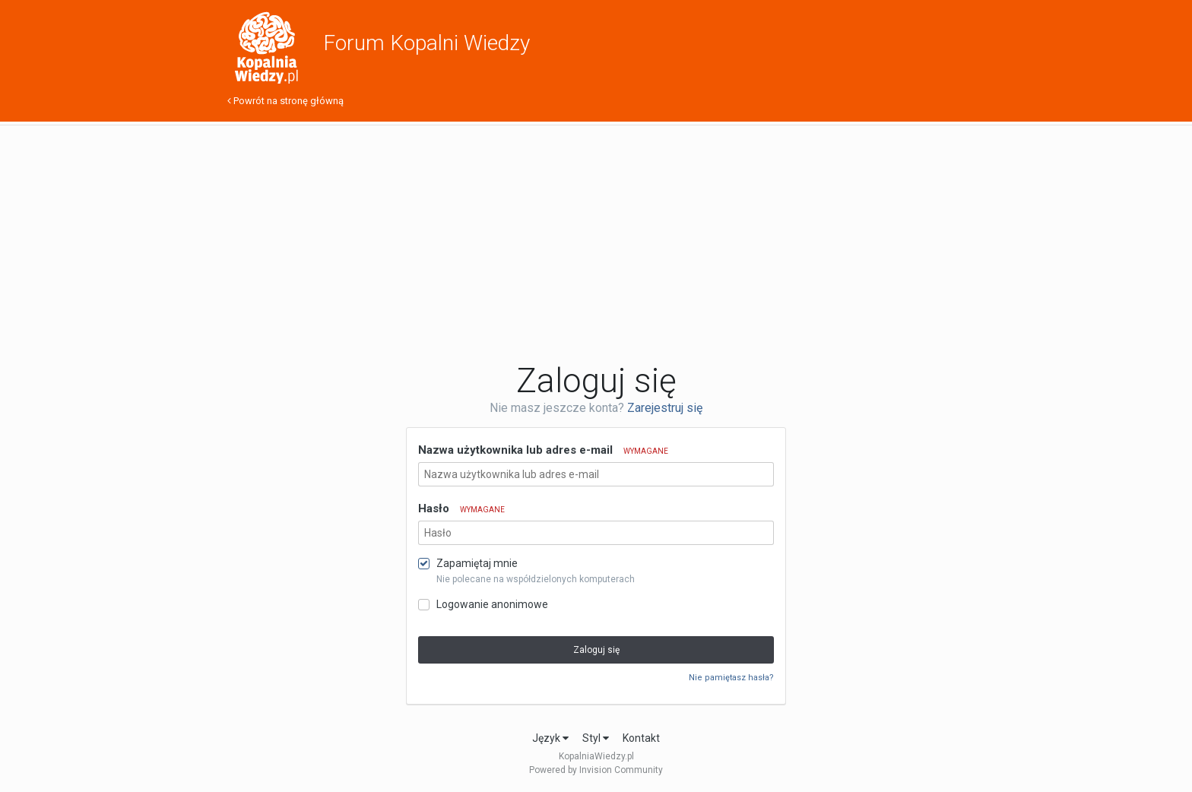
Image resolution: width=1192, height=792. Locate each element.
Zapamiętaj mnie (477, 563)
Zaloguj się (596, 650)
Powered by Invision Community (596, 770)
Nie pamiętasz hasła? (731, 678)
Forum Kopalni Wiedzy (426, 42)
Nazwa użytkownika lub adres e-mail (543, 450)
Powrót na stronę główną (285, 100)
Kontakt (641, 738)
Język (550, 738)
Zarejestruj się (664, 408)
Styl (595, 738)
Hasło (461, 508)
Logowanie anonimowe (492, 604)
